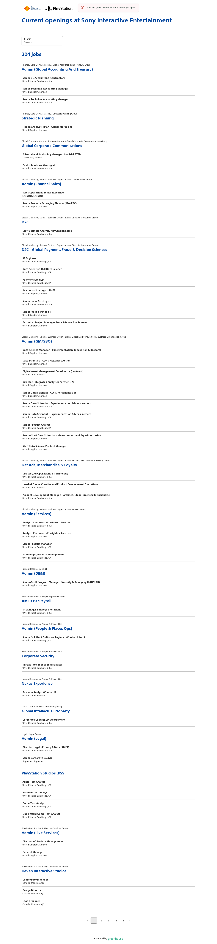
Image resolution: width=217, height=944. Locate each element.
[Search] (42, 42)
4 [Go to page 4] (116, 920)
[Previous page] (87, 920)
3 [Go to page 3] (108, 920)
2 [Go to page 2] (101, 920)
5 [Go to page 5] (123, 920)
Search (27, 38)
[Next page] (129, 920)
